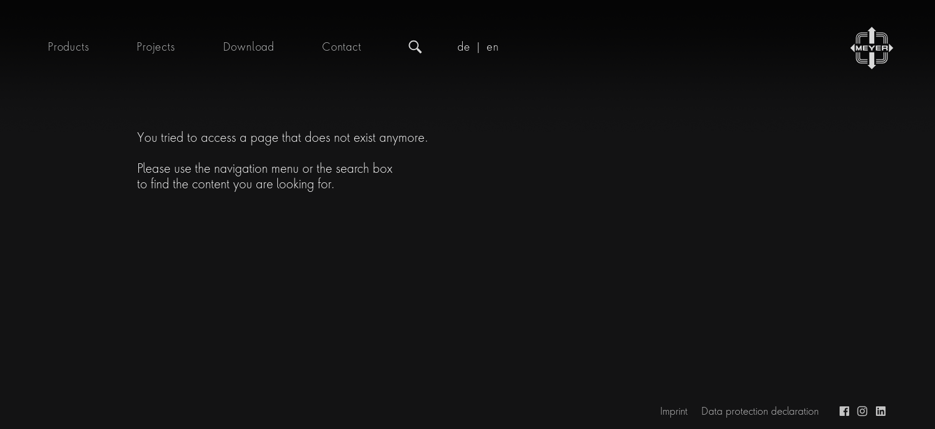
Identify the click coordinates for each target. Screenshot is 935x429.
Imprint (674, 411)
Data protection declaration (760, 411)
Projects (156, 47)
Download (248, 47)
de (463, 47)
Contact (341, 47)
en (493, 47)
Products (68, 47)
